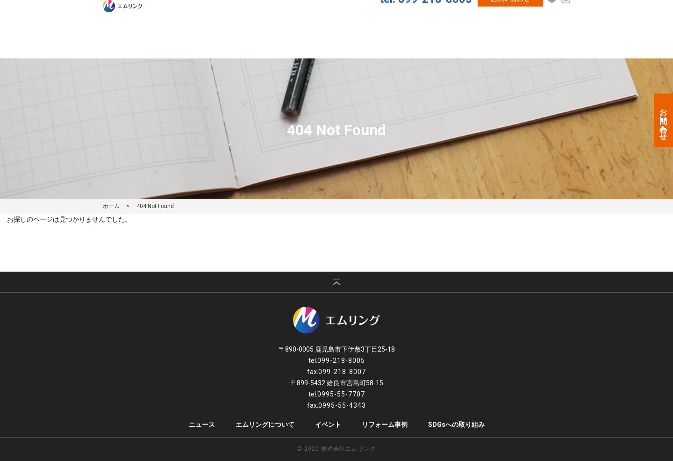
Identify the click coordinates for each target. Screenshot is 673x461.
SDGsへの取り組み (456, 424)
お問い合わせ (510, 21)
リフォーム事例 (415, 41)
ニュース (236, 41)
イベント (360, 41)
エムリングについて (298, 41)
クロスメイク (478, 41)
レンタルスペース (543, 41)
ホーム (111, 206)
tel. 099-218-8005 (425, 22)
